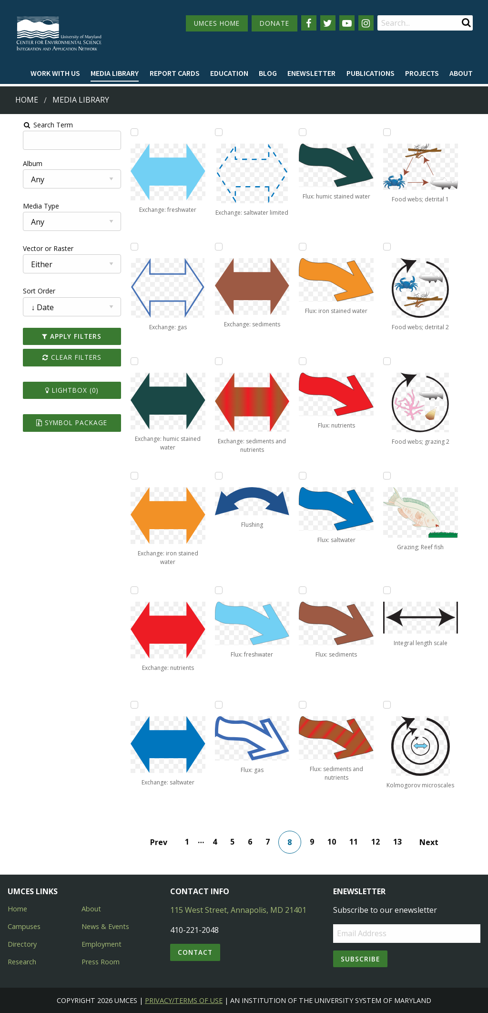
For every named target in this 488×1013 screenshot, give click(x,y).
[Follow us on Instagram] (366, 23)
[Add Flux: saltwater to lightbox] (306, 476)
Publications (370, 73)
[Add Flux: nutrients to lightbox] (306, 361)
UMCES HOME (217, 23)
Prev (162, 842)
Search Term (31, 124)
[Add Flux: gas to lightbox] (216, 705)
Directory (22, 944)
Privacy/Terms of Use (184, 1000)
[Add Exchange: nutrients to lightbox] (125, 590)
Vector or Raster (31, 248)
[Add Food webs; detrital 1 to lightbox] (397, 132)
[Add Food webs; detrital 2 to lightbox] (397, 247)
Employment (101, 944)
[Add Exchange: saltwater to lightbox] (125, 705)
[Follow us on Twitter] (328, 23)
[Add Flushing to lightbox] (216, 476)
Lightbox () (58, 390)
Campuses (24, 926)
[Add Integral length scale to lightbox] (397, 590)
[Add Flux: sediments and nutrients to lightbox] (306, 705)
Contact (195, 952)
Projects (422, 73)
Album (16, 163)
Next (432, 842)
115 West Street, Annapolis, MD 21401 (238, 910)
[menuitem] (55, 73)
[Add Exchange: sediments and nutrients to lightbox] (216, 361)
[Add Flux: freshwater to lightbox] (216, 590)
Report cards (175, 73)
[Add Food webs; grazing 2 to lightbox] (397, 361)
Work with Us (55, 73)
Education (229, 73)
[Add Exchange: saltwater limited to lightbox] (216, 132)
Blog (268, 73)
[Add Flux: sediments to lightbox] (306, 590)
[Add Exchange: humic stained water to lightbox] (125, 361)
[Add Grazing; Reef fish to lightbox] (397, 476)
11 (357, 841)
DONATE (274, 23)
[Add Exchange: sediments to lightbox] (216, 247)
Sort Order (22, 290)
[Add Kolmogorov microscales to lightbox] (397, 705)
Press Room (100, 961)
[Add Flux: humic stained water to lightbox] (306, 132)
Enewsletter (311, 73)
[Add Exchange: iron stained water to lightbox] (125, 476)
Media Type (24, 205)
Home (26, 99)
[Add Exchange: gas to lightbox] (125, 247)
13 (401, 841)
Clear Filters (58, 357)
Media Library (115, 73)
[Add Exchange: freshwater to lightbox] (125, 132)
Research (22, 961)
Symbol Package (58, 422)
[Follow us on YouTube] (347, 23)
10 (335, 841)
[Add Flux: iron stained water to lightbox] (306, 247)
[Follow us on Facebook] (308, 23)
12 (379, 841)
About (461, 73)
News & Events (105, 926)
